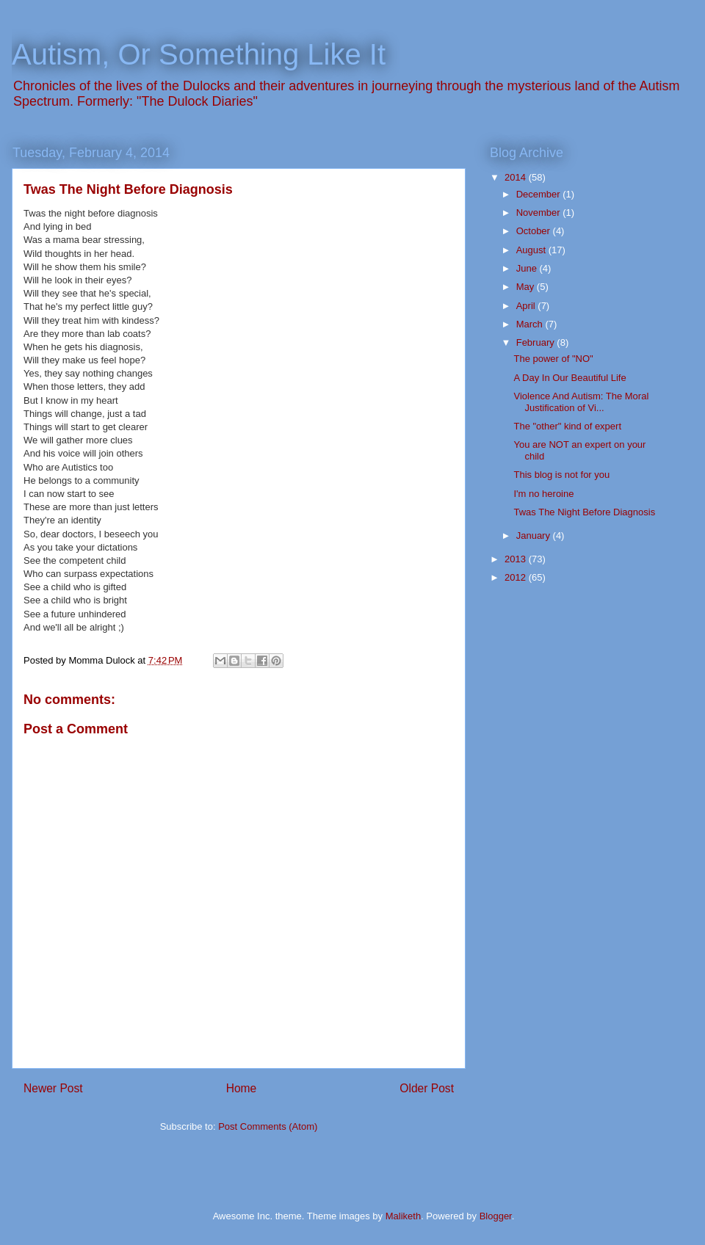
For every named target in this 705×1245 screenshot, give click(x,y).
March (531, 324)
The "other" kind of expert (567, 426)
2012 (517, 577)
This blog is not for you (561, 474)
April (527, 305)
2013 (517, 559)
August (532, 249)
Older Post (427, 1088)
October (534, 230)
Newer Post (53, 1088)
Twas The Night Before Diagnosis (584, 512)
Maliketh (403, 1216)
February (536, 342)
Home (241, 1088)
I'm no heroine (543, 493)
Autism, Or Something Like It (199, 54)
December (539, 194)
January (534, 535)
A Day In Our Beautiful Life (569, 377)
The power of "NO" (553, 358)
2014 (517, 177)
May (526, 286)
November (539, 212)
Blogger (496, 1216)
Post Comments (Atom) (267, 1126)
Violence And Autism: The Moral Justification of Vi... (580, 402)
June (528, 268)
